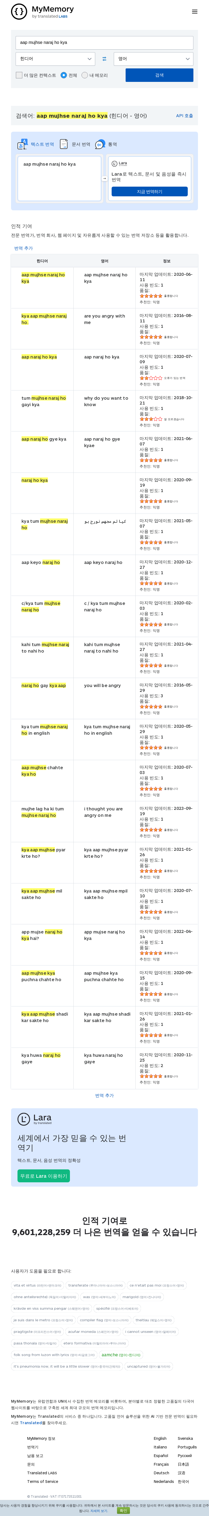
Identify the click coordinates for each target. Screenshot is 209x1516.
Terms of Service (42, 1481)
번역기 (32, 1447)
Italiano (160, 1447)
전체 (69, 75)
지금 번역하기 (149, 191)
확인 (123, 1510)
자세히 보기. (99, 1510)
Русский (185, 1455)
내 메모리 (95, 75)
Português (187, 1447)
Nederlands (164, 1481)
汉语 (181, 1472)
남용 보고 (35, 1455)
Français (161, 1464)
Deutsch (161, 1472)
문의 (31, 1464)
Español (161, 1455)
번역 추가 (23, 247)
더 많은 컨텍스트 (36, 75)
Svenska (185, 1438)
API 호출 (184, 115)
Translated (31, 1422)
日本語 (183, 1464)
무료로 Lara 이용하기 (43, 1176)
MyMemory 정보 (41, 1438)
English (160, 1438)
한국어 (183, 1481)
